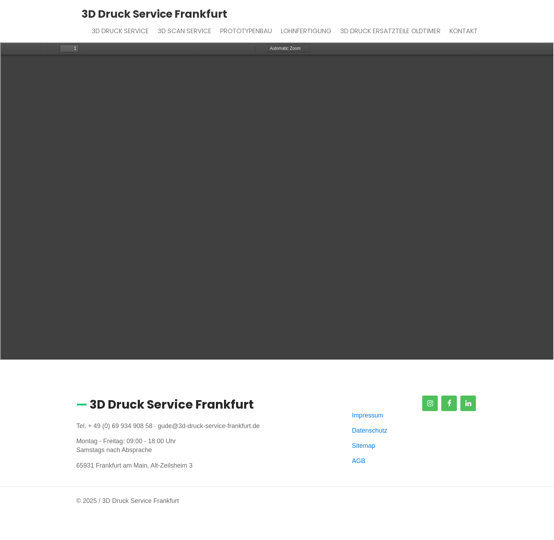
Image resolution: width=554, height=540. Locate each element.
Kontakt (463, 30)
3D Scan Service (184, 30)
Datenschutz (369, 430)
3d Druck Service (120, 30)
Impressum (367, 415)
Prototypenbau (246, 30)
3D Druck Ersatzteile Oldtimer (390, 30)
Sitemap (363, 445)
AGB (358, 460)
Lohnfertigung (306, 30)
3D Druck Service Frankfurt (154, 14)
